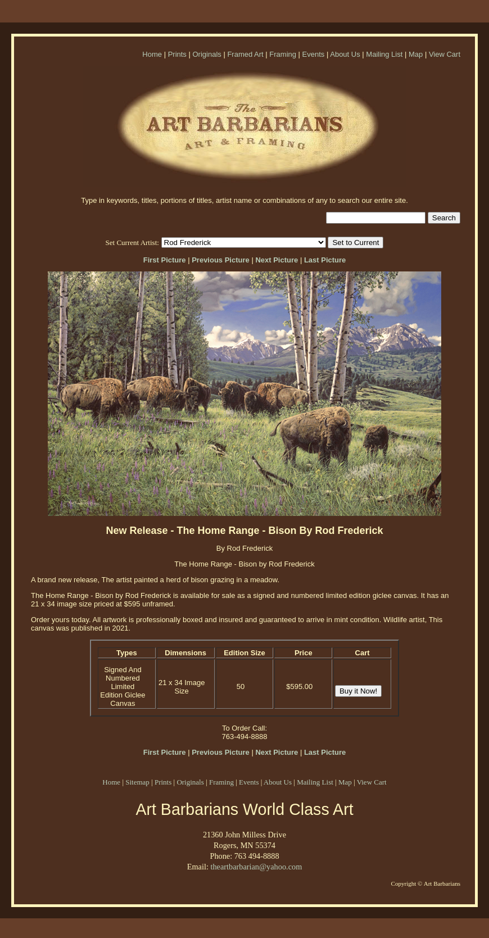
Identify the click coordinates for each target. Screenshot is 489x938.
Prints (177, 54)
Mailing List (384, 54)
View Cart (444, 54)
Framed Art (245, 54)
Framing (282, 54)
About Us (345, 54)
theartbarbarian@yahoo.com (256, 866)
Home (152, 54)
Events (313, 54)
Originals (206, 54)
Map (416, 54)
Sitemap (137, 782)
